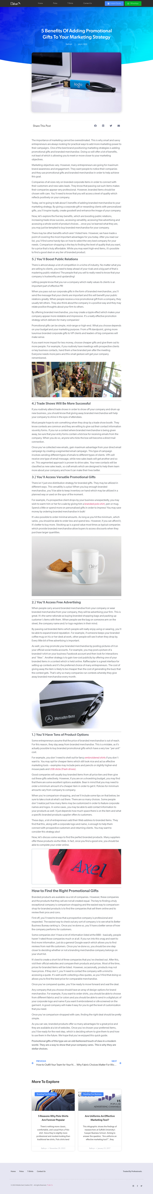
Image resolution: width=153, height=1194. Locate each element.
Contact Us (87, 3)
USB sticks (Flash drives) (63, 769)
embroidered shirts (95, 757)
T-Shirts (70, 3)
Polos (55, 3)
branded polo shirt (95, 504)
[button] (95, 126)
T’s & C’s (50, 1185)
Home (40, 3)
